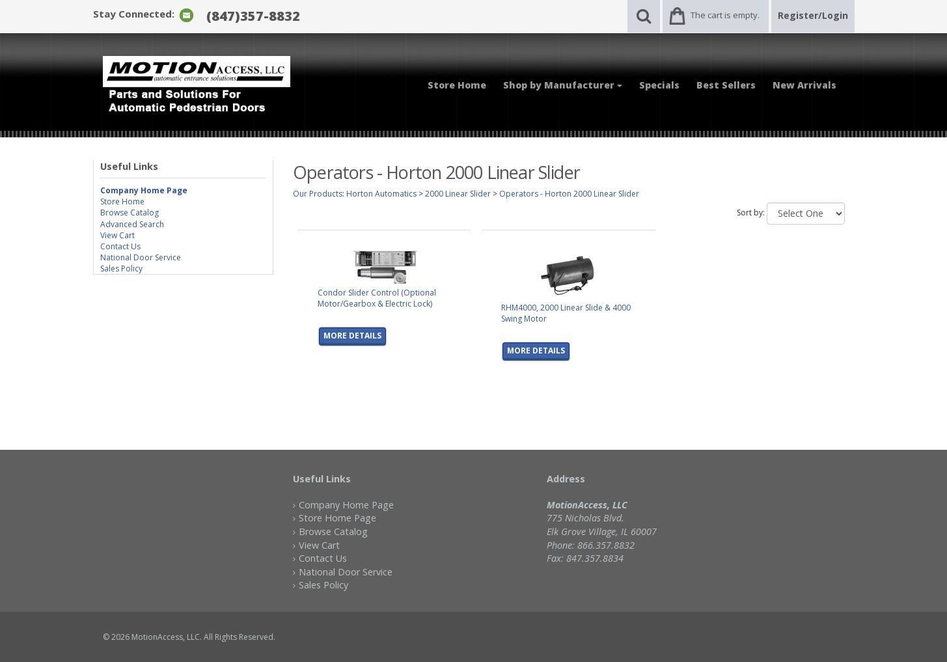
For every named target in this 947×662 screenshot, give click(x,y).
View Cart (117, 235)
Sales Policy (121, 268)
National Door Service (140, 257)
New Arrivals (804, 85)
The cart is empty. (725, 15)
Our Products (317, 193)
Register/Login (813, 15)
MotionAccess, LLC (165, 636)
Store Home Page (337, 518)
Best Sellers (726, 85)
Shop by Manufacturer (562, 85)
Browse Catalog (129, 212)
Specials (659, 85)
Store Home (457, 85)
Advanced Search (132, 224)
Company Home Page (346, 505)
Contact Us (120, 246)
